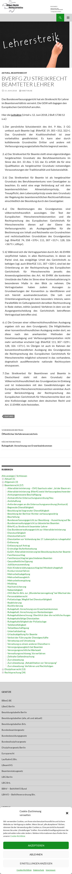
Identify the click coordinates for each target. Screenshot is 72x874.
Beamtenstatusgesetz (12, 771)
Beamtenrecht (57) (14, 485)
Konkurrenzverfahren (19, 570)
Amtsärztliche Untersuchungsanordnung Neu (30, 497)
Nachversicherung (17, 586)
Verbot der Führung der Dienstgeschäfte (28, 637)
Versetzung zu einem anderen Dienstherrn (29, 643)
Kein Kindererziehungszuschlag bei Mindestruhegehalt (35, 567)
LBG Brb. (6, 782)
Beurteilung (13, 516)
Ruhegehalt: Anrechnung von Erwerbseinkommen (36, 443)
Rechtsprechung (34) (15, 672)
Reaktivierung (15, 602)
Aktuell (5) (10, 478)
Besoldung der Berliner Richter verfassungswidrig (33, 513)
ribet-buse (26, 90)
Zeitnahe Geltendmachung (21, 656)
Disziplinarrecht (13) (15, 669)
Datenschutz (38, 870)
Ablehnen (36, 854)
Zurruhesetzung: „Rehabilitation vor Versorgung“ (32, 662)
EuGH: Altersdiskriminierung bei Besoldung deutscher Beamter (40, 551)
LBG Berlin (7, 776)
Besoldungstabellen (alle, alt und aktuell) (22, 718)
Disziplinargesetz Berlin (14, 747)
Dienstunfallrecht (16, 535)
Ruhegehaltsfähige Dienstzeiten (23, 618)
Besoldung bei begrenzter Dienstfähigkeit (28, 510)
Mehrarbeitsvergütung (19, 580)
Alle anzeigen (8, 475)
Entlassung (13, 542)
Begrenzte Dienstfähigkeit (21, 507)
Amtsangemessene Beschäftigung (24, 494)
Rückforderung (15, 605)
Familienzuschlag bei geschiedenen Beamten (30, 558)
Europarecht (8, 753)
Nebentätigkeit (15, 589)
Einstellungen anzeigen (36, 863)
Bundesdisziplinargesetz (14, 741)
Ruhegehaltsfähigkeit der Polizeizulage (27, 621)
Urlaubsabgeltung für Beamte (22, 634)
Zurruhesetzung (16, 659)
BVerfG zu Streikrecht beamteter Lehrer (28, 526)
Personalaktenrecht (17, 596)
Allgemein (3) (11, 481)
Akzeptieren (36, 845)
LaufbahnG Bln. (9, 759)
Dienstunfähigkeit (17, 532)
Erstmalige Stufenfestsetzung (22, 548)
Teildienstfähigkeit (17, 624)
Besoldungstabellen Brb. (14, 724)
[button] (67, 813)
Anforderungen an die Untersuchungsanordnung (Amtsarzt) (38, 504)
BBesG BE (7, 700)
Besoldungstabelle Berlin (14, 712)
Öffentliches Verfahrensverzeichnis (36, 431)
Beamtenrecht (19, 73)
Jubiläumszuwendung (18, 564)
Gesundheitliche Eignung (20, 561)
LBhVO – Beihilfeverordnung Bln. (18, 794)
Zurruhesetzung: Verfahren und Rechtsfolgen (30, 666)
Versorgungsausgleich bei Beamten (25, 647)
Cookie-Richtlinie (17, 836)
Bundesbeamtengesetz (13, 729)
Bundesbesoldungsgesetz (14, 735)
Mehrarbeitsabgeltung (19, 574)
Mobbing (12, 583)
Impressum (50, 870)
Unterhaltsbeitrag (16, 631)
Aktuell (6, 73)
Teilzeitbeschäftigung (18, 627)
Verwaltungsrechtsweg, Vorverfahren (26, 653)
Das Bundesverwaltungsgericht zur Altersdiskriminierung (37, 529)
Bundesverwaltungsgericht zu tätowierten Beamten (33, 523)
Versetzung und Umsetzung (21, 640)
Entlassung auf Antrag (19, 545)
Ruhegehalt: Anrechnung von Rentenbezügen (30, 612)
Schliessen (22, 475)
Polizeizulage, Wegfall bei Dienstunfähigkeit (30, 599)
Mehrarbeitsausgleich (19, 577)
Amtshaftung (14, 501)
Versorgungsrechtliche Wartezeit (24, 650)
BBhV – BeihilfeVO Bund (14, 788)
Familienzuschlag (16, 555)
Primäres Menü (68, 18)
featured (8, 416)
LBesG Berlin (8, 706)
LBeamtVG (7, 765)
